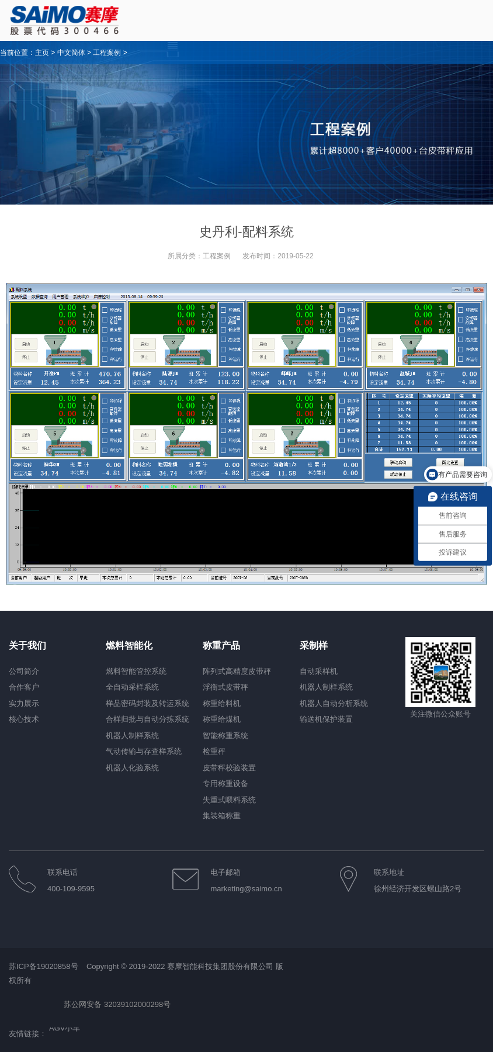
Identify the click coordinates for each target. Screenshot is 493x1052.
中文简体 (71, 53)
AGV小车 (64, 1029)
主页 (42, 53)
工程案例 (107, 53)
